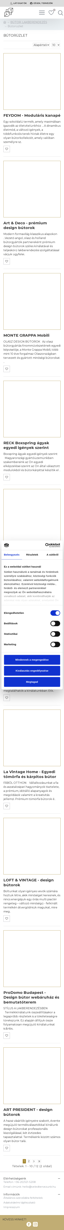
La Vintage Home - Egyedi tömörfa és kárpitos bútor (29, 774)
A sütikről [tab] (53, 554)
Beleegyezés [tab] (11, 554)
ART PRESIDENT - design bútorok (28, 1112)
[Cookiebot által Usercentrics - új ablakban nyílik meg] (45, 545)
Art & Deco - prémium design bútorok (25, 225)
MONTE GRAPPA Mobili (26, 335)
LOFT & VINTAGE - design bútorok (28, 882)
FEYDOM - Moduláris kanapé (31, 115)
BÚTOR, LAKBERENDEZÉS (28, 22)
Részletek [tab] (32, 554)
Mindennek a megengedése (32, 659)
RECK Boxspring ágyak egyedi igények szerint (26, 445)
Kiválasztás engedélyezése (32, 670)
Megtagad (32, 681)
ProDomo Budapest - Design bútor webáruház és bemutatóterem (31, 997)
